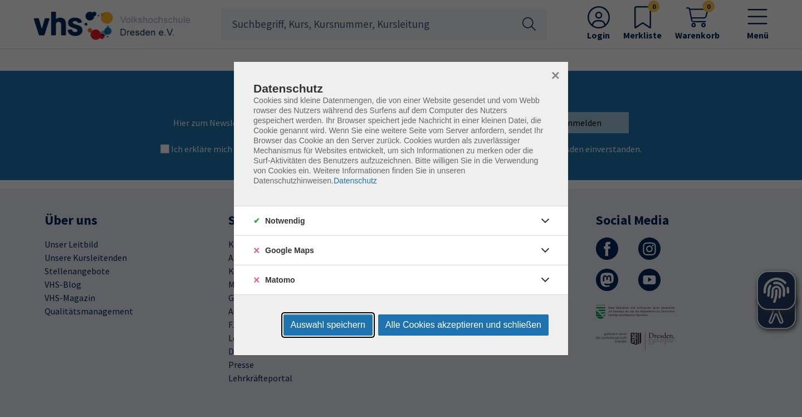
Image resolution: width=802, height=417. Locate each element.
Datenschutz (355, 180)
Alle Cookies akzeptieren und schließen (463, 324)
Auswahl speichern (328, 324)
